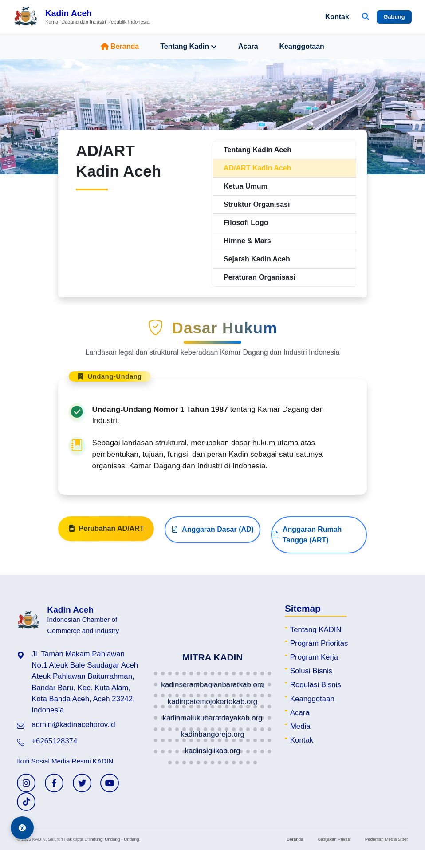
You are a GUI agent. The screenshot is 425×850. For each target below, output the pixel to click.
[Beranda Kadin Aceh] (81, 16)
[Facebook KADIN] (54, 783)
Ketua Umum (246, 186)
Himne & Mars (247, 241)
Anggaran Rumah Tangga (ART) (307, 539)
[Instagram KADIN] (26, 783)
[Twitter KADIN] (82, 783)
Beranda (120, 46)
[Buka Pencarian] (366, 17)
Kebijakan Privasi (334, 839)
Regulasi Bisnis (315, 684)
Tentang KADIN (316, 629)
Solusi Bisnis (311, 671)
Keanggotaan (301, 46)
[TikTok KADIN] (26, 801)
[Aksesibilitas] (22, 827)
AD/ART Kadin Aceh (257, 168)
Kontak (337, 16)
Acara (248, 46)
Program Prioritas (319, 643)
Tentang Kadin (188, 47)
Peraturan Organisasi (259, 277)
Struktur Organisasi (257, 204)
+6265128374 (54, 741)
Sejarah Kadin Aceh (257, 259)
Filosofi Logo (246, 222)
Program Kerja (314, 657)
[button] (155, 673)
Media (300, 726)
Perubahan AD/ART (106, 532)
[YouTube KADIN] (109, 783)
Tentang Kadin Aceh (257, 150)
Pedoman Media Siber (386, 839)
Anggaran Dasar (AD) (212, 533)
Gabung (394, 16)
